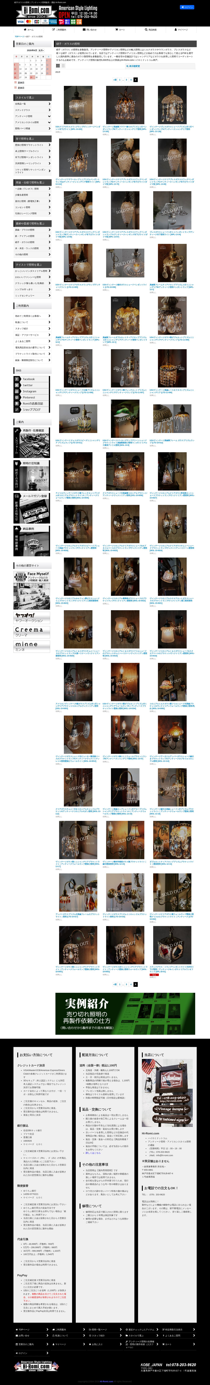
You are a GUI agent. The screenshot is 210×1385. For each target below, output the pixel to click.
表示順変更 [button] (133, 66)
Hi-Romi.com (106, 1381)
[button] (59, 30)
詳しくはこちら (93, 1153)
